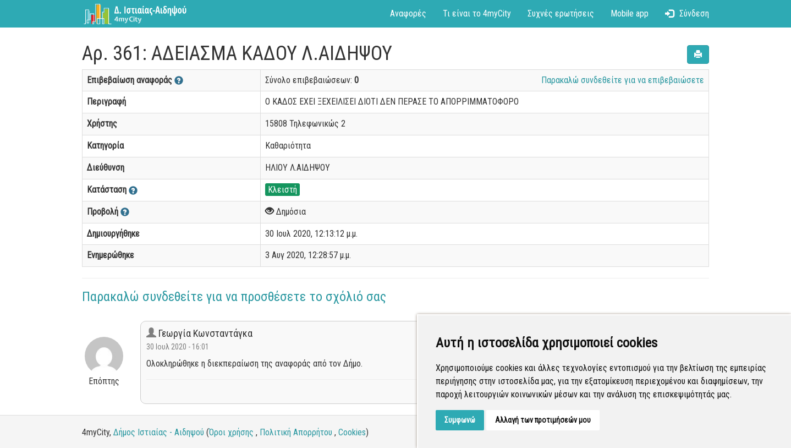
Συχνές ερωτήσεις (561, 13)
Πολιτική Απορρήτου (296, 432)
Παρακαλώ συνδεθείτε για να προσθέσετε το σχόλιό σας (234, 296)
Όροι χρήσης (231, 432)
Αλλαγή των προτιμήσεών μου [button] (543, 420)
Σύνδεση (687, 13)
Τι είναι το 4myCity (477, 13)
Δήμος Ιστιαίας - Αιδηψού (158, 432)
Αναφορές (408, 13)
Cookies (352, 432)
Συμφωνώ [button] (459, 420)
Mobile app (630, 13)
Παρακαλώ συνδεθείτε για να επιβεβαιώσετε (622, 80)
